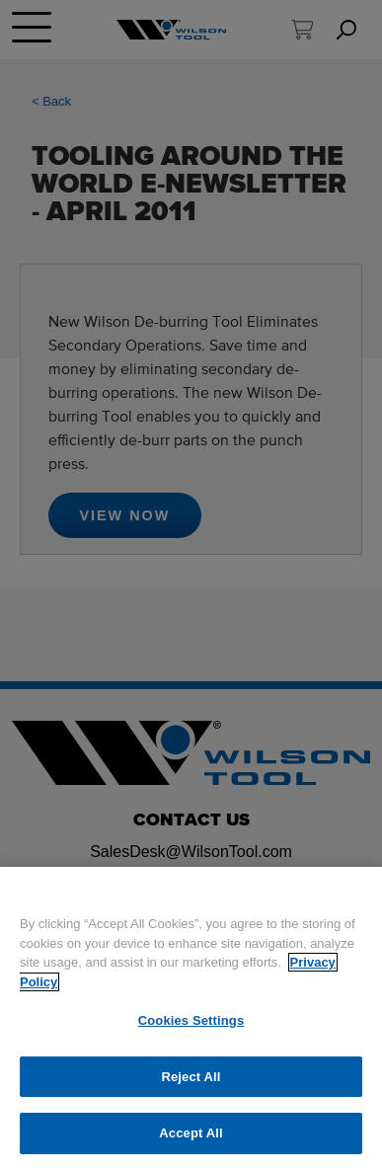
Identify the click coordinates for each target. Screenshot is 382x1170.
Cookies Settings (191, 1020)
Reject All (190, 1076)
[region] (191, 1018)
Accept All (190, 1133)
